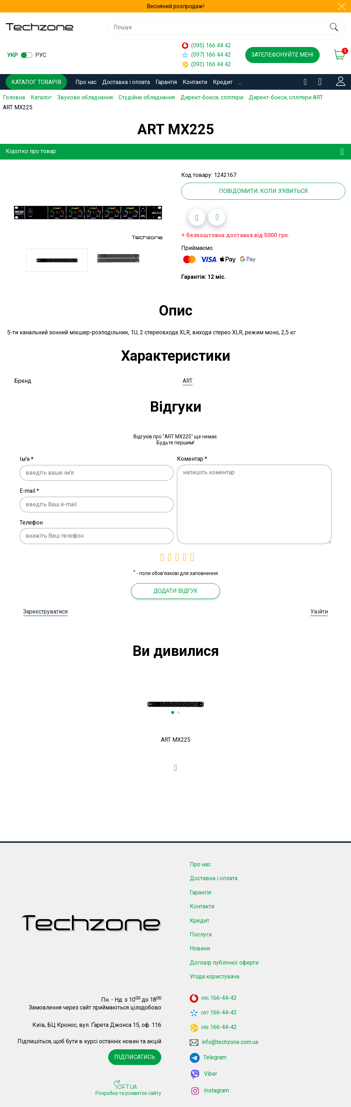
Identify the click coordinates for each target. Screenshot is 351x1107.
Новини (200, 948)
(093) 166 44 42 (206, 64)
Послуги (201, 934)
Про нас (85, 82)
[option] (88, 211)
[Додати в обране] (196, 217)
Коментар (192, 458)
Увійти (319, 611)
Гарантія (166, 82)
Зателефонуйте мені (282, 54)
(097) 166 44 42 (206, 54)
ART (188, 380)
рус (40, 55)
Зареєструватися (45, 611)
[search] (334, 27)
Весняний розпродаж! (176, 6)
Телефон (31, 522)
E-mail (29, 490)
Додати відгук (175, 591)
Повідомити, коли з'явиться (263, 191)
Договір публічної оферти (224, 962)
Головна (14, 97)
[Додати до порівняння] (216, 217)
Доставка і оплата (126, 82)
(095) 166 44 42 (206, 45)
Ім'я (26, 459)
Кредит (222, 82)
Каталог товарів (36, 82)
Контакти (195, 82)
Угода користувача (214, 976)
